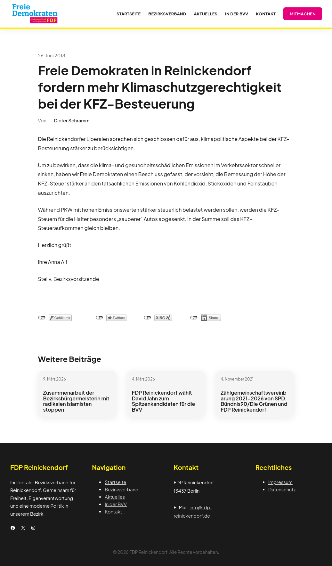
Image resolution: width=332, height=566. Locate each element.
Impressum (280, 482)
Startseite (115, 482)
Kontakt (113, 511)
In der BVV (116, 504)
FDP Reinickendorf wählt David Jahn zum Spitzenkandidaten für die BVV (163, 401)
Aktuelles (115, 497)
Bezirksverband (121, 489)
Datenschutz (282, 489)
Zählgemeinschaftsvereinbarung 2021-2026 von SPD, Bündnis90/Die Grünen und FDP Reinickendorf (254, 401)
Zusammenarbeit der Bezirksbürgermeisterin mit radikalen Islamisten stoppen (76, 401)
